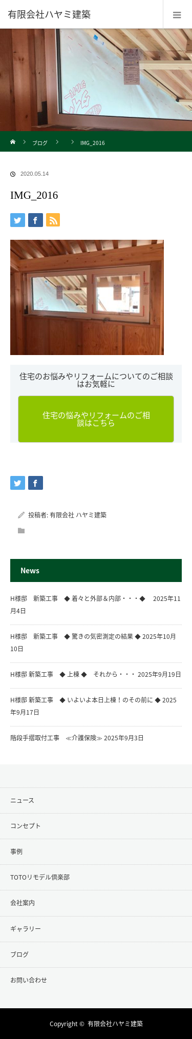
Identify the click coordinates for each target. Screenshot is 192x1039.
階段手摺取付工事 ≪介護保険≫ (56, 737)
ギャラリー (25, 928)
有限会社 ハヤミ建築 (78, 515)
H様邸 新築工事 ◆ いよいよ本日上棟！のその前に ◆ (85, 699)
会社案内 (22, 902)
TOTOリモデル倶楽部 (40, 877)
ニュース (22, 800)
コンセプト (25, 825)
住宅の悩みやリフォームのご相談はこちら (96, 418)
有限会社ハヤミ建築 (115, 1023)
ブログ (40, 143)
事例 (16, 851)
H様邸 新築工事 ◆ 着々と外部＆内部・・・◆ (81, 598)
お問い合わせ (28, 980)
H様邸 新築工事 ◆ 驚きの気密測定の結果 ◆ (75, 636)
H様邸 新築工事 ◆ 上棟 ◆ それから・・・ (73, 674)
